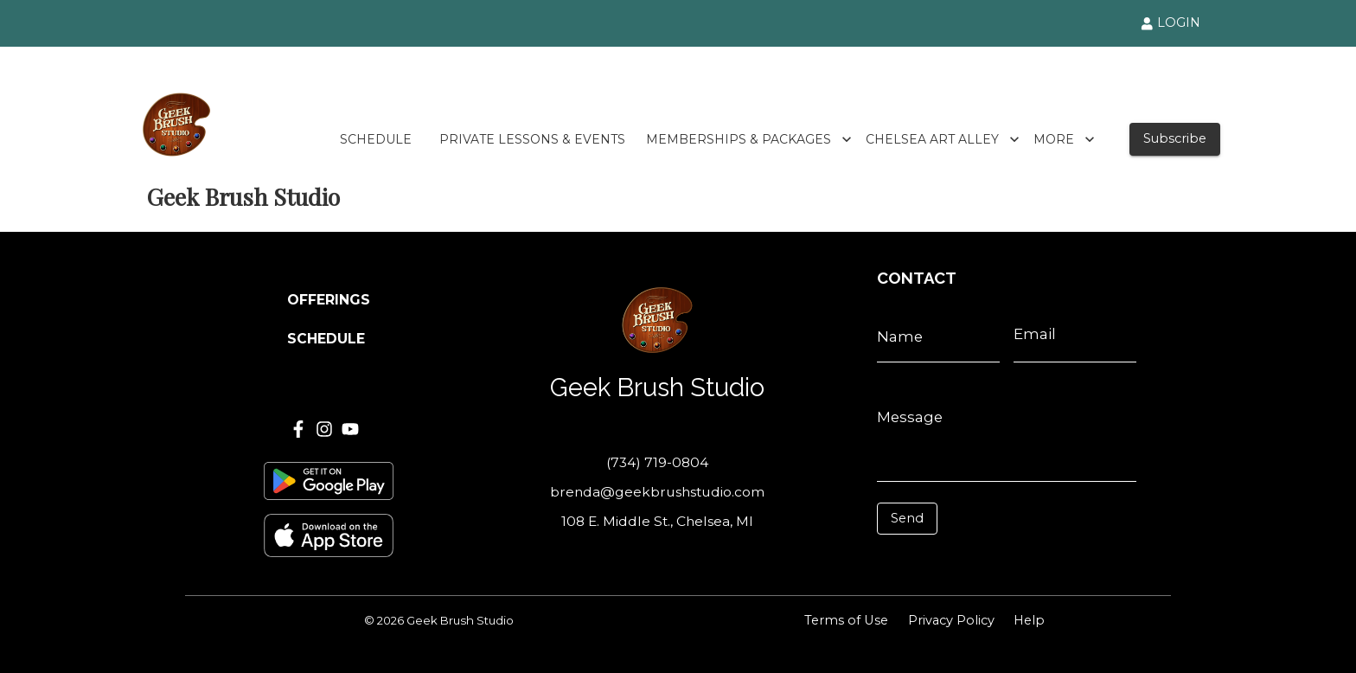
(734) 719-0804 (657, 462)
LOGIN (1171, 22)
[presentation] (954, 560)
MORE (1064, 140)
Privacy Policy (951, 620)
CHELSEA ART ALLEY (943, 140)
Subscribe (1174, 139)
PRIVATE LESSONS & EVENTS (532, 140)
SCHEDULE (375, 140)
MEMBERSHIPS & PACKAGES (749, 140)
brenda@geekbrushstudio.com (657, 492)
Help (1029, 620)
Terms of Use (846, 620)
